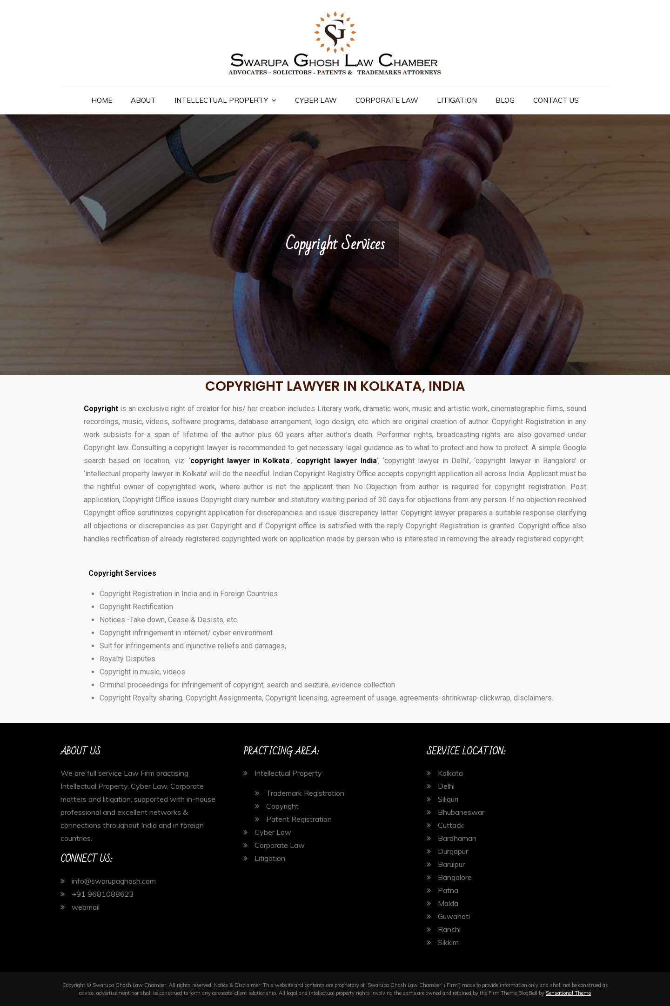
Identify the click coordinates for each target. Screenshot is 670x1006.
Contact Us (556, 100)
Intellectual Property (221, 100)
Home (101, 100)
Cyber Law (316, 100)
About (143, 100)
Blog (505, 100)
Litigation (457, 100)
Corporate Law (386, 100)
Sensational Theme (568, 993)
